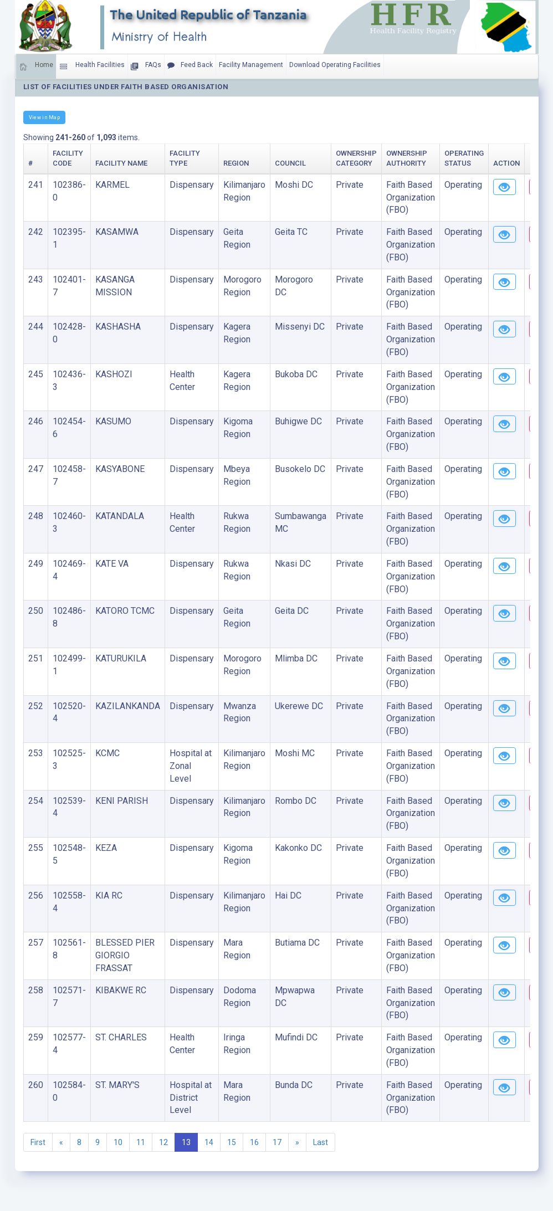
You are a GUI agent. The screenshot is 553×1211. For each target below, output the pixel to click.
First (37, 1142)
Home (36, 66)
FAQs (146, 66)
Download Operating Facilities (335, 65)
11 (140, 1142)
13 (186, 1142)
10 (118, 1142)
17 (277, 1142)
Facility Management (251, 65)
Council (290, 163)
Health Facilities (92, 66)
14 (208, 1142)
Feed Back (190, 65)
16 (254, 1142)
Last (320, 1142)
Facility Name (121, 163)
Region (236, 163)
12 (163, 1142)
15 (231, 1142)
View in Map (44, 117)
